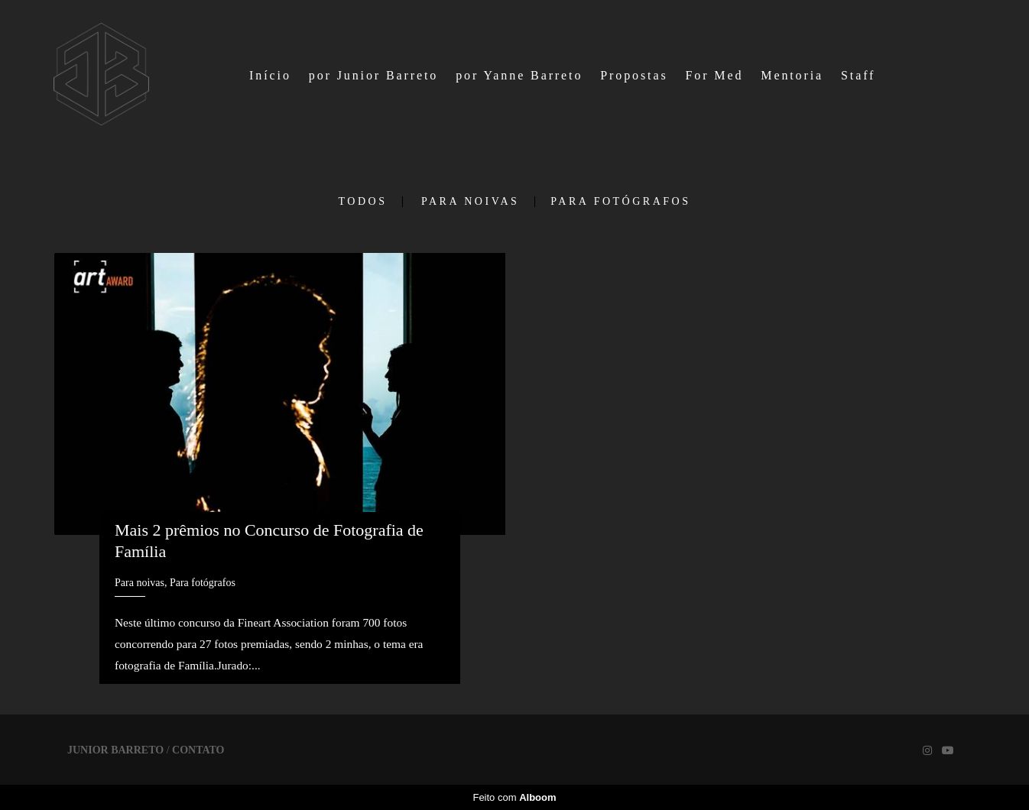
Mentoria (792, 75)
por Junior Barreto (374, 75)
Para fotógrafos (620, 201)
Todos (363, 201)
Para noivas (470, 201)
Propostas (633, 75)
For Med (714, 75)
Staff (858, 75)
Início (270, 75)
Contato (198, 750)
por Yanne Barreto (519, 75)
